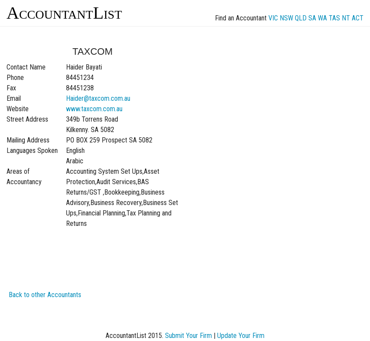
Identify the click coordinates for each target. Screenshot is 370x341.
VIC (273, 18)
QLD (301, 18)
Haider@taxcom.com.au (98, 98)
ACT (357, 18)
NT (346, 18)
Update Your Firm (240, 335)
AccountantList (64, 13)
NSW (286, 18)
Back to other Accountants (45, 295)
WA (322, 18)
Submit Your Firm (188, 335)
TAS (334, 18)
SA (312, 18)
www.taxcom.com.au (94, 109)
